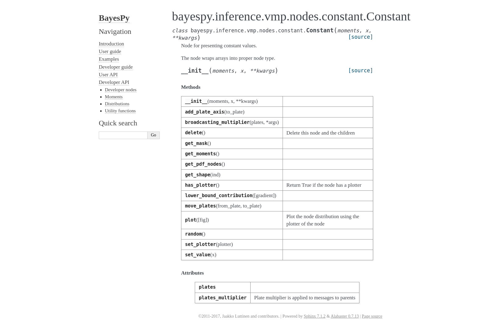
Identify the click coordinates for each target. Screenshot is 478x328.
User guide (110, 51)
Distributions (117, 103)
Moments (114, 96)
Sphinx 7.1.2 (314, 316)
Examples (109, 59)
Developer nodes (121, 89)
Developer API (114, 82)
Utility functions (120, 110)
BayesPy (114, 18)
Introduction (111, 44)
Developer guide (116, 67)
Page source (372, 316)
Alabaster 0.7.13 (345, 316)
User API (108, 74)
